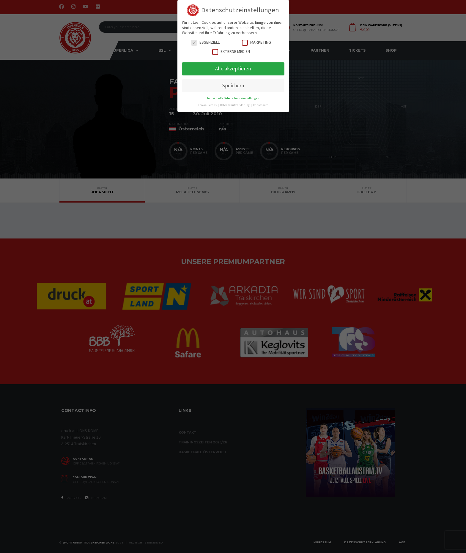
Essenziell (205, 42)
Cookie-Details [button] (207, 105)
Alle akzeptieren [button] (233, 68)
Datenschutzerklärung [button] (235, 105)
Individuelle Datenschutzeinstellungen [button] (233, 98)
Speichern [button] (233, 85)
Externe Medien (231, 52)
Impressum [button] (260, 105)
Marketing (256, 42)
